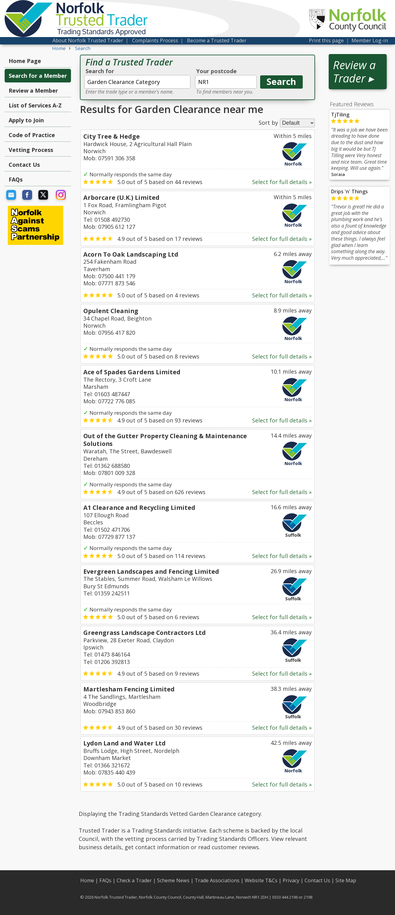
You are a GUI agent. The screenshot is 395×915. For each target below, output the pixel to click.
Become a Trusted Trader (217, 40)
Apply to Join (26, 120)
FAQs (16, 179)
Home (87, 880)
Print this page (326, 40)
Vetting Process (31, 149)
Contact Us (24, 164)
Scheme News (173, 880)
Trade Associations (217, 880)
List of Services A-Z (35, 105)
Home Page (25, 61)
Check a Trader (134, 880)
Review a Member (33, 90)
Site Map (345, 880)
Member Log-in (369, 40)
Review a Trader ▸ (354, 71)
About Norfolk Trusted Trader (87, 40)
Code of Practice (32, 135)
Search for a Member (38, 75)
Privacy (291, 880)
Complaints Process (155, 40)
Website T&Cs (261, 880)
